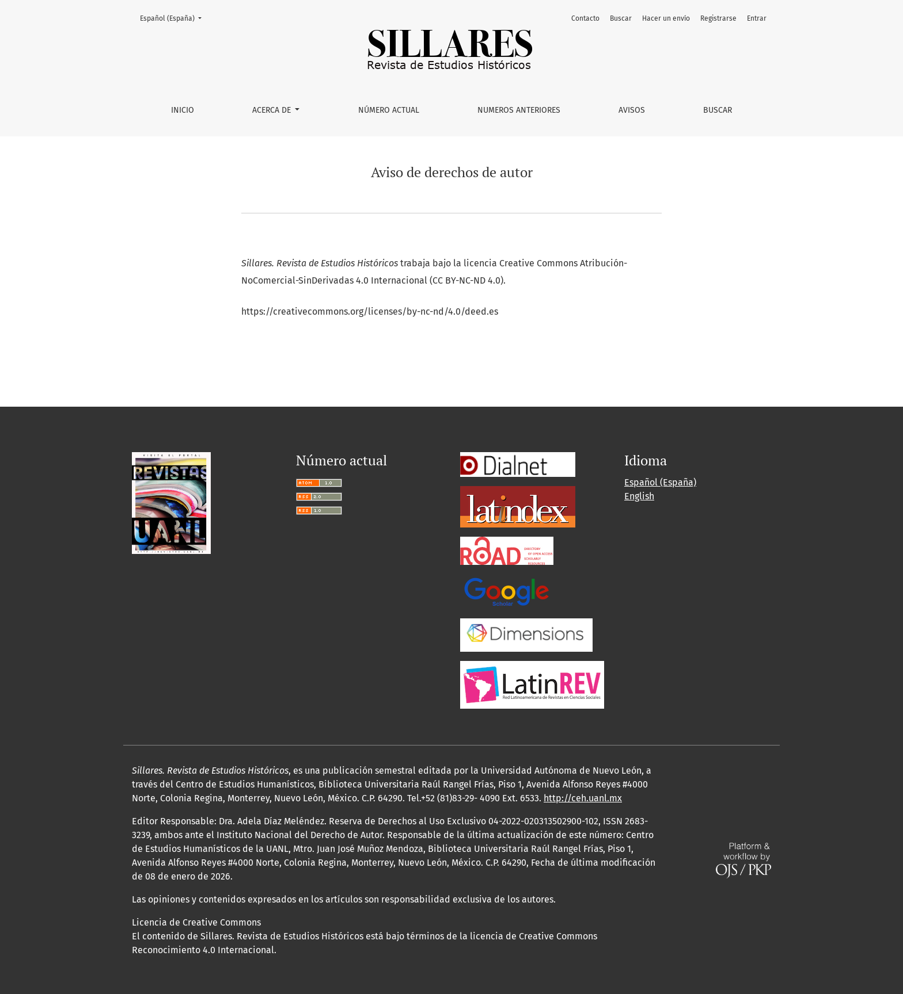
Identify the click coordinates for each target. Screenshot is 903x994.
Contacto (585, 18)
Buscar (717, 110)
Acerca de (272, 110)
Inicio (182, 110)
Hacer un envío (666, 18)
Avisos (632, 110)
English (639, 496)
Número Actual (388, 110)
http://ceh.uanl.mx (583, 798)
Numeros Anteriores (518, 110)
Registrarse (718, 18)
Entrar (757, 18)
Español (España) (174, 17)
